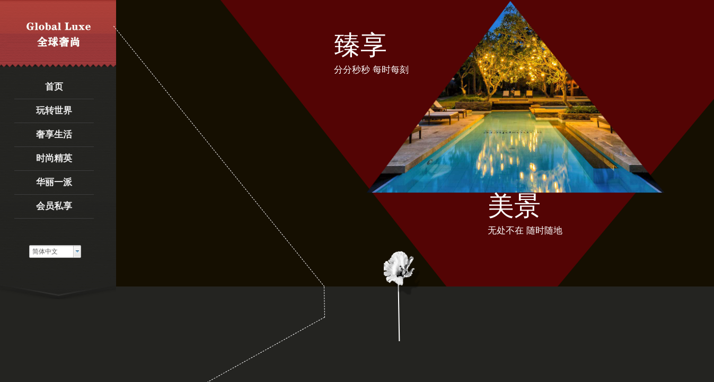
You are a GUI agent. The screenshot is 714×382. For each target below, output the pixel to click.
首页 (54, 87)
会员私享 (54, 206)
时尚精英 (54, 158)
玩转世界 (54, 111)
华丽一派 (54, 182)
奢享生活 (54, 134)
